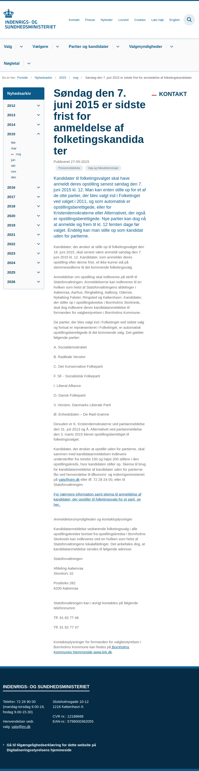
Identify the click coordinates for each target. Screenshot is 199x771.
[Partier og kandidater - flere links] (117, 46)
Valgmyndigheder (145, 46)
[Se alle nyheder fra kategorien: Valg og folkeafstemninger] (103, 168)
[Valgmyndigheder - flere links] (171, 46)
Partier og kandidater (89, 46)
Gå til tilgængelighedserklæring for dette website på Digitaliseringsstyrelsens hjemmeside (51, 747)
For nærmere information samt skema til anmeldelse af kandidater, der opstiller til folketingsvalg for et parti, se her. (97, 499)
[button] (37, 105)
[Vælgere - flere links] (57, 46)
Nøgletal (12, 63)
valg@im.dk (21, 727)
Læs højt (157, 20)
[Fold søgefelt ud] (189, 20)
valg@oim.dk (69, 479)
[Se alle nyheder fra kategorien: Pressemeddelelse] (69, 168)
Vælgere (40, 46)
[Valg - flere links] (20, 46)
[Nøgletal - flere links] (28, 63)
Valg (8, 46)
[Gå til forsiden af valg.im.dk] (28, 20)
